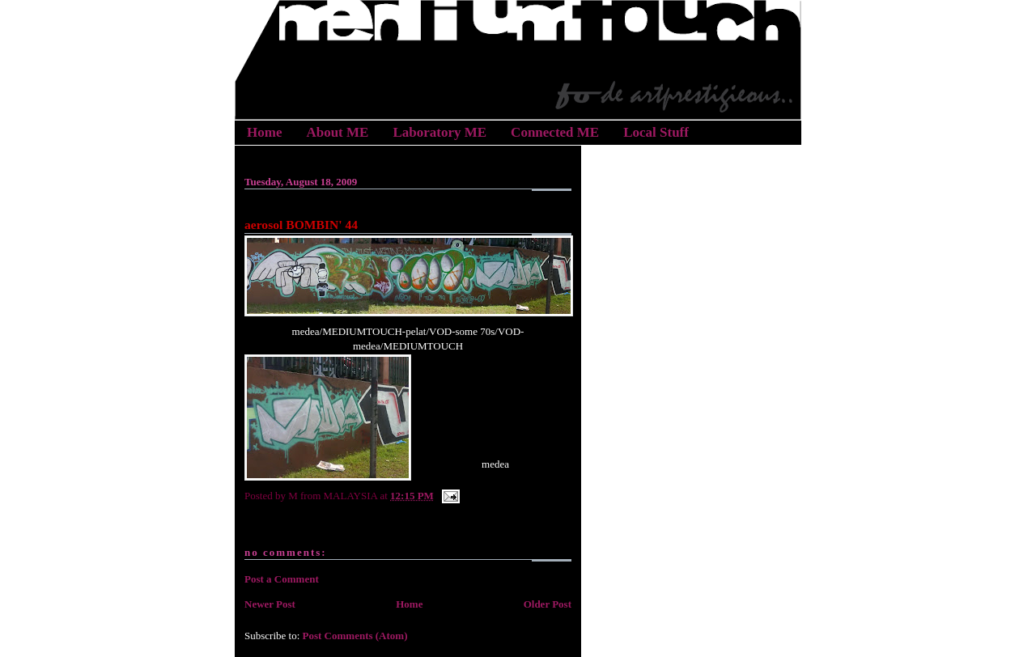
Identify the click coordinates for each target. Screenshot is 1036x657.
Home (264, 132)
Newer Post (269, 604)
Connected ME (555, 132)
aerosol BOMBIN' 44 (301, 224)
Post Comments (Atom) (355, 635)
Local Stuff (656, 132)
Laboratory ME (439, 132)
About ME (337, 132)
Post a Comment (281, 579)
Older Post (547, 604)
